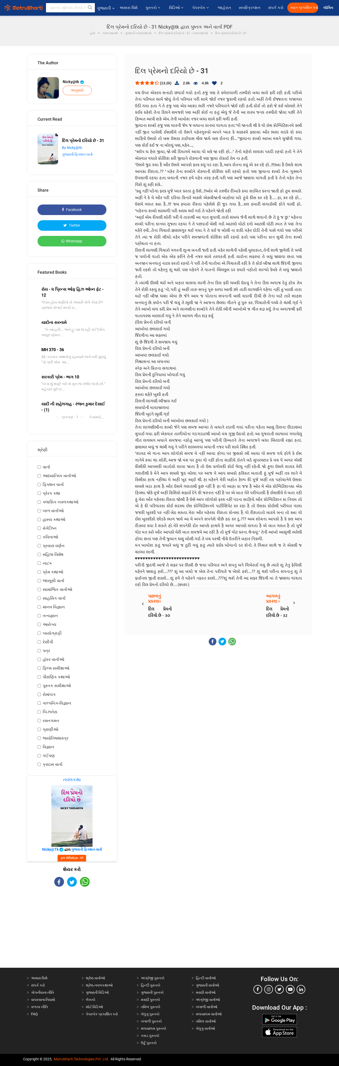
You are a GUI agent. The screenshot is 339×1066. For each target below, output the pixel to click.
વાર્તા (46, 467)
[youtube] (290, 989)
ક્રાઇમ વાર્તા (52, 764)
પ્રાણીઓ (50, 729)
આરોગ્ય (49, 624)
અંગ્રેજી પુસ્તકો (152, 978)
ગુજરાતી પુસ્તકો (152, 992)
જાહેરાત (224, 8)
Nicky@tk (73, 81)
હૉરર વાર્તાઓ (53, 659)
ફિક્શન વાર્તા (53, 484)
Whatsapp (71, 241)
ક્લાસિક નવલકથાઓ (60, 502)
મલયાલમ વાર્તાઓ (209, 1014)
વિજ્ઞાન (48, 746)
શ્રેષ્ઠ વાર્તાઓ (95, 978)
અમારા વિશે (129, 8)
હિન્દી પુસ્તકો (150, 985)
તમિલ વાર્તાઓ (206, 1021)
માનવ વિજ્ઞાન (54, 607)
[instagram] (268, 989)
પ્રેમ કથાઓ (53, 572)
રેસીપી (48, 641)
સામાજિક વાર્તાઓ (57, 589)
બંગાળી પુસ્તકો (151, 1021)
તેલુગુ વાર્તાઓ (205, 1028)
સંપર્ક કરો (275, 8)
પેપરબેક (201, 8)
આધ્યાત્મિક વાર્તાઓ (59, 475)
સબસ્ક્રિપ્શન (249, 8)
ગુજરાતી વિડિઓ (97, 992)
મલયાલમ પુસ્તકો (153, 1028)
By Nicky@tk (72, 148)
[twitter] (279, 989)
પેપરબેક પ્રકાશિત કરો (102, 1014)
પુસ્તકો (153, 8)
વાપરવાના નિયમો (43, 1000)
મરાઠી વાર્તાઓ (206, 992)
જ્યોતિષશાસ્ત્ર (55, 738)
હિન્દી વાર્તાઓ (206, 978)
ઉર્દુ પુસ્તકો (149, 1043)
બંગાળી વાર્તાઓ (206, 1007)
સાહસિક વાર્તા (54, 598)
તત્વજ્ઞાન (50, 615)
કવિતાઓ (50, 537)
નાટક (47, 563)
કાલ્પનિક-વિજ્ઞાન (57, 703)
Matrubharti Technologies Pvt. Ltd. (81, 1059)
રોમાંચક (49, 694)
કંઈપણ (49, 755)
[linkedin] (301, 989)
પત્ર (46, 650)
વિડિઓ (177, 8)
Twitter (71, 225)
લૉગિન (328, 8)
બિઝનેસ (50, 711)
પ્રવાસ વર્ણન (54, 545)
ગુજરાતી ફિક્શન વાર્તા (77, 154)
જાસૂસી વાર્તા (53, 580)
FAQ (34, 1014)
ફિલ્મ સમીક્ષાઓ (56, 668)
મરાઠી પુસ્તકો (150, 1000)
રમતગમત (51, 720)
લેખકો (90, 1000)
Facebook (72, 210)
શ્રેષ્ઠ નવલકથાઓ (99, 985)
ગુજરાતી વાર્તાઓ (207, 985)
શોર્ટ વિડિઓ (94, 1007)
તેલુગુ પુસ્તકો (150, 1014)
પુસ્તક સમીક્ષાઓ (57, 685)
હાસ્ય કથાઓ (54, 519)
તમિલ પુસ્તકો (150, 1007)
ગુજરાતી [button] (106, 8)
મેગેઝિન (50, 528)
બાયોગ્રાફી (52, 633)
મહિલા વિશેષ (53, 554)
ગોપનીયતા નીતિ (42, 992)
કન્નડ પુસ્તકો (150, 1036)
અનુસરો (77, 90)
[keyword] (70, 7)
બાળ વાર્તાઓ (53, 510)
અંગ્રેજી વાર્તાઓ (208, 1000)
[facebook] (257, 989)
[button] (90, 7)
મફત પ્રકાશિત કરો (304, 7)
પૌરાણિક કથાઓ (56, 676)
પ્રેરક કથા (51, 493)
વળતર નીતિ (39, 1007)
